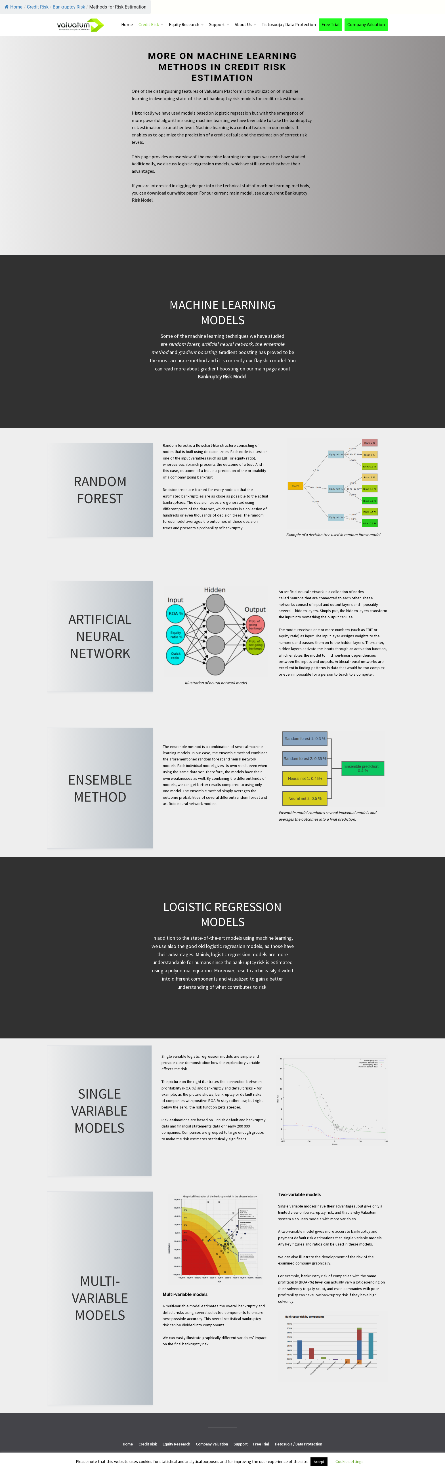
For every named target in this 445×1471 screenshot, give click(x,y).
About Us (243, 24)
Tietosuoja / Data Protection (289, 24)
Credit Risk (148, 24)
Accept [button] (319, 1461)
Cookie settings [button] (349, 1461)
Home (13, 7)
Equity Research (184, 24)
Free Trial (330, 24)
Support (217, 24)
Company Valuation (366, 24)
